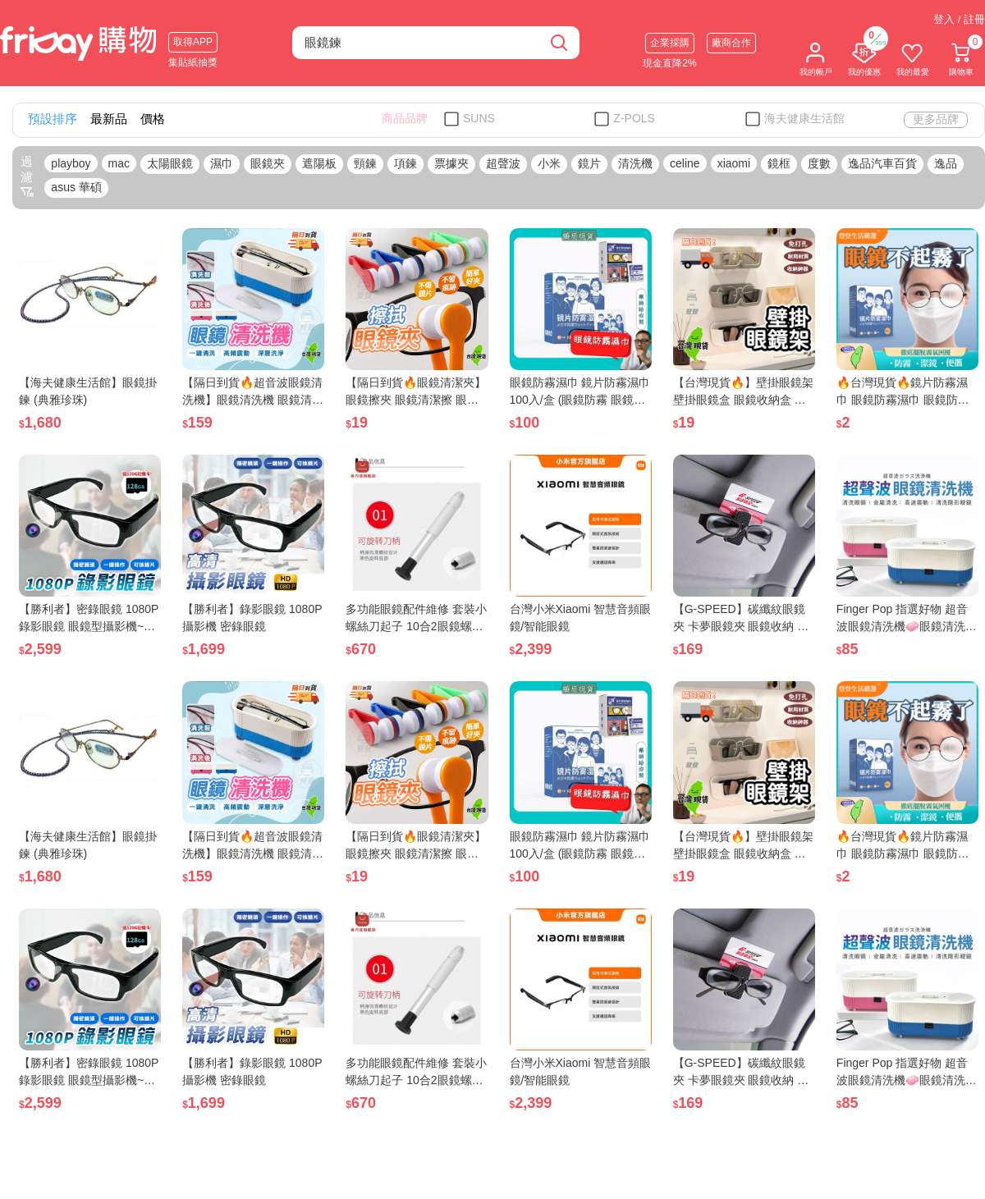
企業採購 (670, 42)
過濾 (27, 176)
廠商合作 (731, 42)
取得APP (193, 42)
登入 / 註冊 (959, 19)
